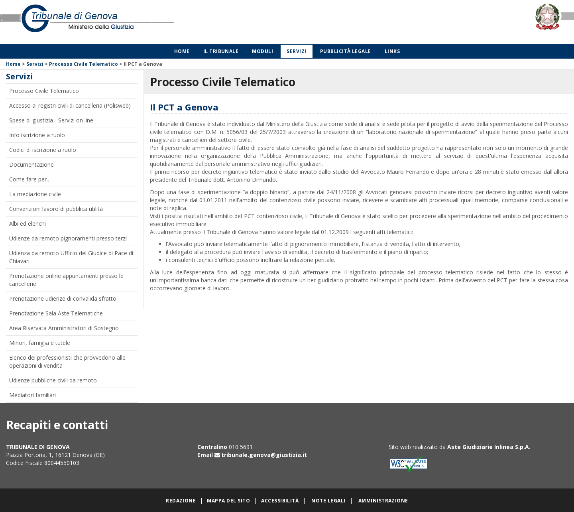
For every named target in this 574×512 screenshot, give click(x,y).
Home (182, 51)
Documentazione (31, 164)
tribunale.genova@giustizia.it (264, 455)
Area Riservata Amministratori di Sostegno (64, 328)
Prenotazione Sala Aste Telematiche (56, 313)
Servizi (296, 51)
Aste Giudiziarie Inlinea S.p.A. (489, 447)
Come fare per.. (29, 179)
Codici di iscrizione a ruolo (42, 150)
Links (392, 51)
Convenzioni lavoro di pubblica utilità (56, 209)
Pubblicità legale (345, 51)
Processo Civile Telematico (83, 64)
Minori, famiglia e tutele (39, 343)
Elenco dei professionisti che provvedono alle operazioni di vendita (67, 361)
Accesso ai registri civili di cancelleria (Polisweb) (70, 105)
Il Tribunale (221, 51)
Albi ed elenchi (27, 223)
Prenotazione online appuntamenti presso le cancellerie (66, 280)
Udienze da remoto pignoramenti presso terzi (68, 238)
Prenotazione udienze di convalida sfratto (62, 298)
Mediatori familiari (32, 395)
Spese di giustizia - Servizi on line (51, 120)
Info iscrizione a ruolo (37, 135)
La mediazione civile (35, 194)
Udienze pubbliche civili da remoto (53, 380)
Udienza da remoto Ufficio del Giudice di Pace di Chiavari (71, 257)
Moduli (262, 51)
